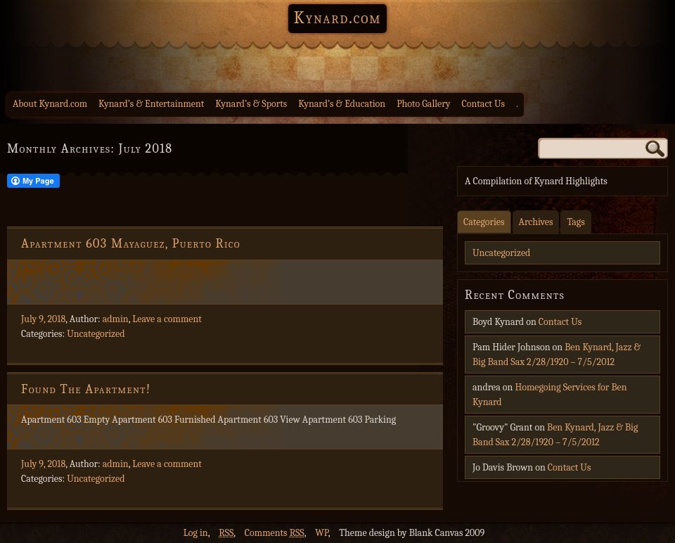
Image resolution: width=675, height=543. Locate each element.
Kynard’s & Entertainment (151, 104)
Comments (274, 533)
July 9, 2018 (43, 319)
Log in (196, 533)
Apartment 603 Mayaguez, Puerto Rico (130, 243)
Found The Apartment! (86, 389)
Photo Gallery (423, 104)
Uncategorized (95, 334)
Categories (484, 222)
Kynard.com (337, 17)
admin (116, 319)
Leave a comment (167, 319)
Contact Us (484, 104)
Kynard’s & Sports (251, 104)
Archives (536, 222)
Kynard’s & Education (341, 104)
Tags (575, 222)
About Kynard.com (50, 104)
